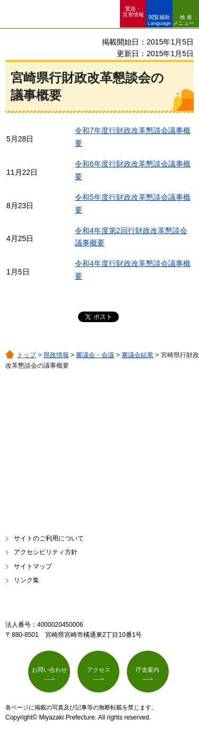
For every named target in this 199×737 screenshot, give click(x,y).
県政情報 (56, 355)
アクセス (98, 670)
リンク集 (26, 580)
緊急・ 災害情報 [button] (133, 11)
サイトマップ (33, 566)
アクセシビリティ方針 (45, 552)
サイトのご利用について (49, 538)
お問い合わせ (49, 670)
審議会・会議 (95, 355)
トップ (26, 355)
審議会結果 (137, 355)
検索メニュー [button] (183, 20)
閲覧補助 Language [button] (159, 20)
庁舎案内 (147, 670)
